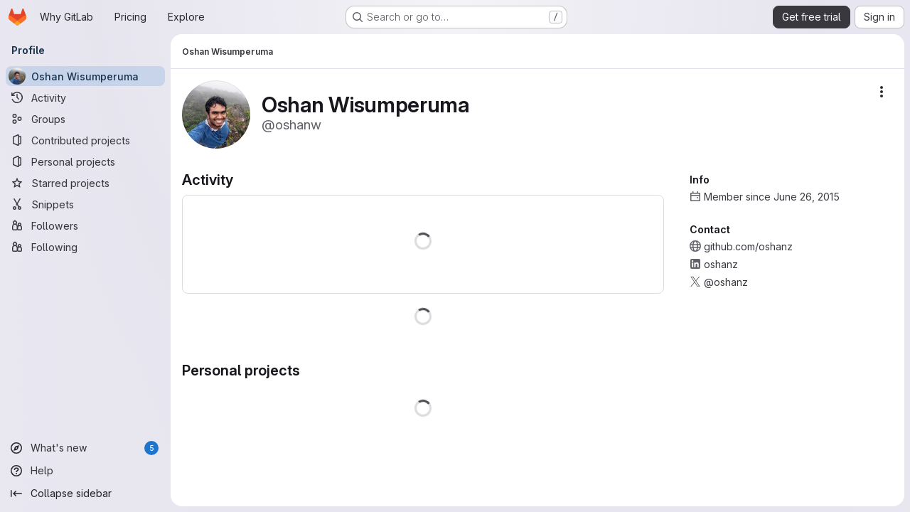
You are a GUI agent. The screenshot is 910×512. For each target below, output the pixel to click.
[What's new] (85, 448)
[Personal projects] (85, 161)
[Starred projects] (85, 183)
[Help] (85, 471)
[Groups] (85, 119)
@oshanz (726, 282)
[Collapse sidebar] (85, 493)
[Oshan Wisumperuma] (85, 76)
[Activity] (85, 97)
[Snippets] (85, 204)
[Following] (85, 247)
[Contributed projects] (85, 140)
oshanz (721, 264)
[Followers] (85, 225)
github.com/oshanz (748, 246)
